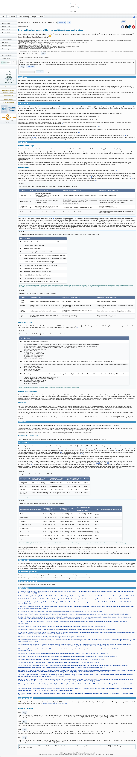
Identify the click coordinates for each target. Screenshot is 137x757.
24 (97, 463)
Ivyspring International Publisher (73, 753)
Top (8, 71)
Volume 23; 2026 (7, 39)
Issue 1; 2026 (6, 36)
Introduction (8, 73)
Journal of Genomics (8, 102)
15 (66, 173)
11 (125, 135)
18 (95, 180)
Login (34, 17)
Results (8, 76)
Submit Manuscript (24, 17)
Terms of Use (110, 754)
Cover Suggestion (7, 55)
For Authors (11, 17)
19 (77, 327)
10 (79, 132)
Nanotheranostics (8, 95)
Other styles (30, 67)
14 (117, 170)
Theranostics (8, 87)
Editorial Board (6, 45)
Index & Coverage (7, 52)
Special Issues (6, 58)
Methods (8, 74)
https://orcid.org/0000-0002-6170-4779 (55, 703)
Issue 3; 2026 (6, 29)
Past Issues (5, 42)
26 (108, 463)
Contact (41, 17)
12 (33, 137)
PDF (123, 22)
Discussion (8, 78)
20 (61, 452)
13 (35, 137)
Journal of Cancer (8, 99)
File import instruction (50, 72)
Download (40, 72)
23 (82, 453)
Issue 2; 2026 (6, 33)
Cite (69, 22)
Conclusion (8, 79)
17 (41, 175)
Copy (22, 67)
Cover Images (6, 49)
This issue (61, 22)
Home (3, 17)
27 (31, 464)
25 (99, 463)
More (43, 53)
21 (80, 453)
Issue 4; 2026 (6, 26)
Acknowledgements (8, 81)
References (8, 82)
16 (39, 175)
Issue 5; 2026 (6, 23)
